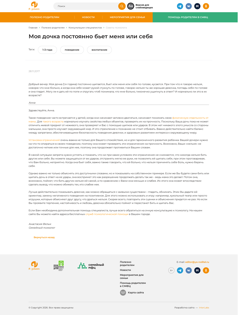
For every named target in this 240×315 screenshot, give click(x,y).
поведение (72, 49)
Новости (88, 17)
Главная (33, 27)
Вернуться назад (44, 237)
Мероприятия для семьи (127, 17)
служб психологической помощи (106, 214)
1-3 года (47, 49)
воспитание (99, 49)
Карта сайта (132, 293)
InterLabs (204, 307)
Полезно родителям (44, 17)
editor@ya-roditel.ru (197, 262)
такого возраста (53, 121)
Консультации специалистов (85, 27)
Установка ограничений (44, 140)
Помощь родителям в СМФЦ (188, 17)
